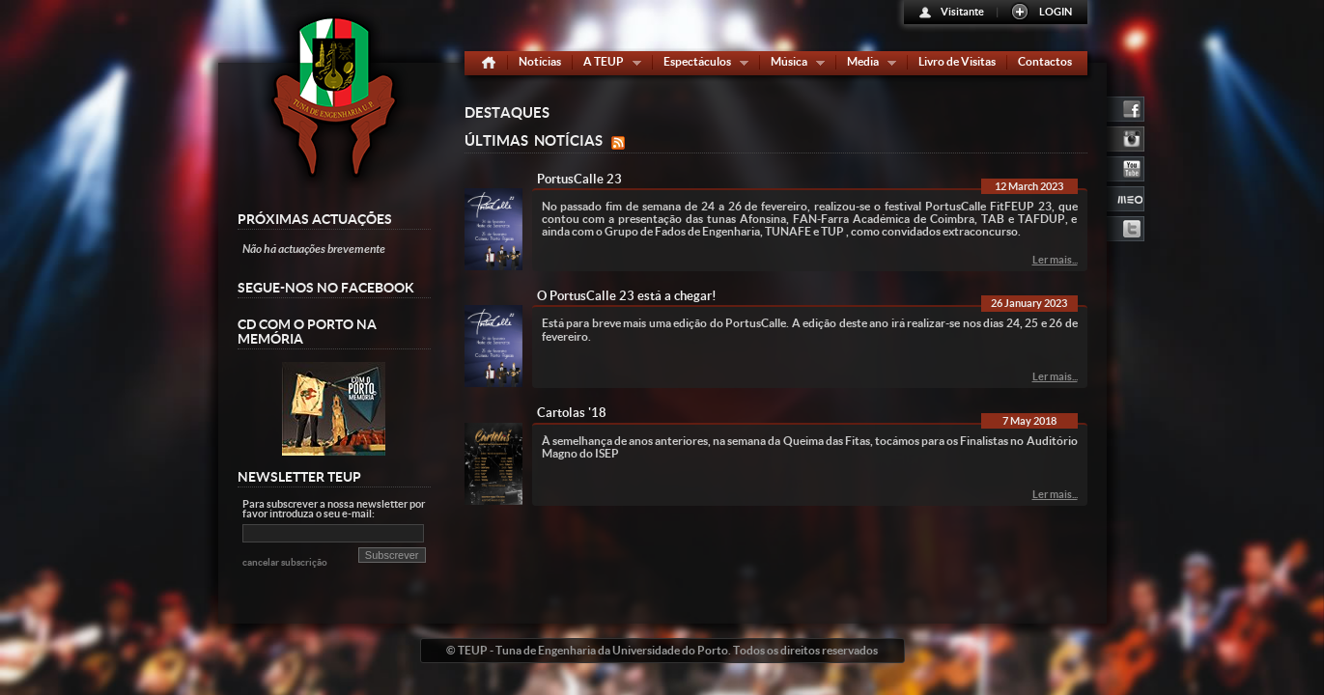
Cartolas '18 (571, 412)
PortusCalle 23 (579, 179)
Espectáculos (701, 65)
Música (793, 65)
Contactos (1045, 61)
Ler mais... (1055, 259)
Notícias (540, 61)
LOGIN (1055, 11)
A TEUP (608, 65)
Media (867, 65)
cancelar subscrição (284, 562)
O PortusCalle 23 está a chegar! (627, 296)
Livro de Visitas (957, 61)
